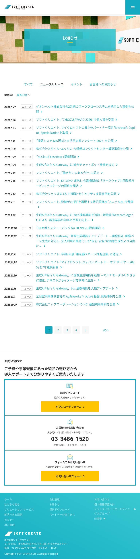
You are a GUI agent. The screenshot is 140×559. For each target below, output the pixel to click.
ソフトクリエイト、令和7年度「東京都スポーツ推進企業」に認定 (77, 260)
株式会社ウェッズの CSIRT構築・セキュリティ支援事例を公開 (76, 199)
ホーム (7, 18)
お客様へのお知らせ (103, 90)
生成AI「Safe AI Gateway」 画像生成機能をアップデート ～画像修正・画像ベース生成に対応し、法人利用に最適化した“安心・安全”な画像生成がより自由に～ (85, 246)
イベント (76, 90)
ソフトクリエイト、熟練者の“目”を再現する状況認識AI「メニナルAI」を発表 (85, 207)
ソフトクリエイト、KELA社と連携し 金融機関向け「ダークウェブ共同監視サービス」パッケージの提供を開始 (85, 189)
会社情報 (54, 505)
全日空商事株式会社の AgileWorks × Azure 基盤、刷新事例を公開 (79, 302)
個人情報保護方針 (104, 510)
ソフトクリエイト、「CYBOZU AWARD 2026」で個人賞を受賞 (75, 125)
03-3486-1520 (18, 553)
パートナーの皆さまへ (62, 520)
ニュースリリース (51, 90)
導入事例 (9, 530)
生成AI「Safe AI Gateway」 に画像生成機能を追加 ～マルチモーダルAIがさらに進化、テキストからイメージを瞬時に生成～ (85, 283)
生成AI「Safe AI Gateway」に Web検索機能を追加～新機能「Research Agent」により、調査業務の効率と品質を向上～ (84, 223)
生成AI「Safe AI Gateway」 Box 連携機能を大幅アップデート (75, 294)
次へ (106, 336)
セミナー (9, 525)
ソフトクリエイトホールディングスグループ (112, 517)
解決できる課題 (13, 520)
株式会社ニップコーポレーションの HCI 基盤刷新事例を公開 (75, 310)
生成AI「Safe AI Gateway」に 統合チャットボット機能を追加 (75, 170)
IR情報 (98, 524)
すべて (28, 90)
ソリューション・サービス (19, 515)
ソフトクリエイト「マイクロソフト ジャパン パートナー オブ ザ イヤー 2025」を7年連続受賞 (85, 270)
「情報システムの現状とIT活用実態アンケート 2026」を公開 (75, 146)
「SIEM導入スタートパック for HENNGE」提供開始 (68, 233)
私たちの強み (12, 510)
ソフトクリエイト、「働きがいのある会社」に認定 (67, 178)
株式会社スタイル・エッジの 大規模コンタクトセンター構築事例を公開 (82, 154)
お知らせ (23, 18)
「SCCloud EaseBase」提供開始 (56, 162)
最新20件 (22, 101)
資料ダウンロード (59, 515)
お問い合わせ (102, 505)
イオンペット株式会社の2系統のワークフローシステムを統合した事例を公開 (85, 114)
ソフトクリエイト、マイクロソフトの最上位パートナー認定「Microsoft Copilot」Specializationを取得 (85, 136)
